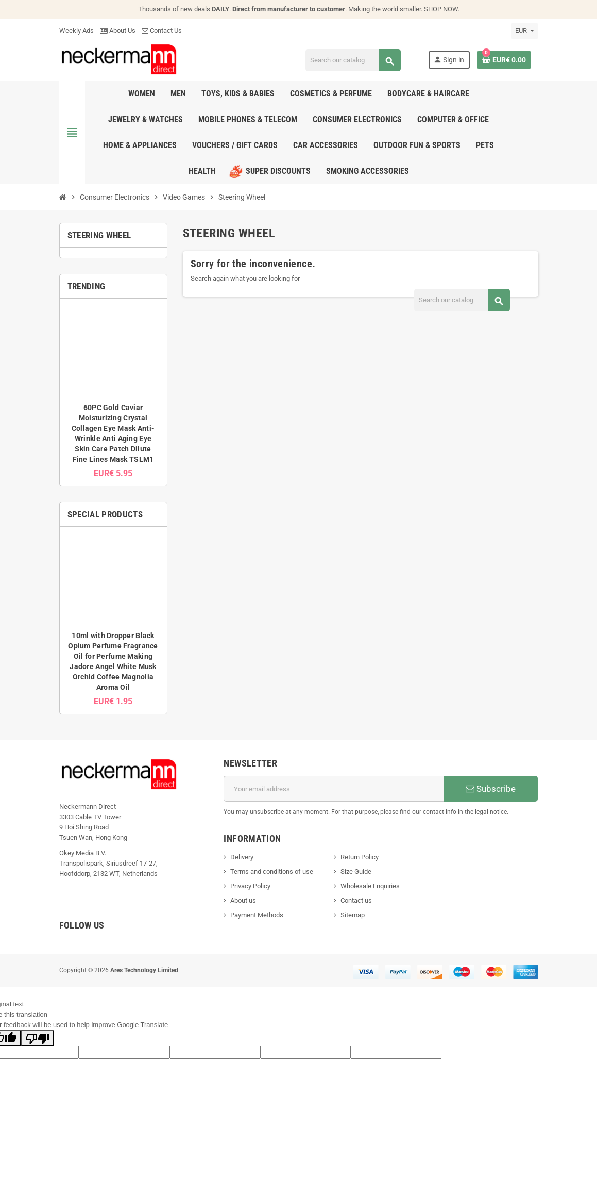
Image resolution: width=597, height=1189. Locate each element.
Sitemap (352, 915)
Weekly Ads (76, 31)
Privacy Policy (250, 886)
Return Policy (359, 857)
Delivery (241, 857)
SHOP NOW (441, 9)
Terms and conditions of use (271, 871)
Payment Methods (256, 915)
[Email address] (334, 789)
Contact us (356, 900)
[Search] (353, 60)
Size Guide (355, 871)
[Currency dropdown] (524, 31)
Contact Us (162, 31)
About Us (117, 31)
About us (243, 900)
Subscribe (491, 789)
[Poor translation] (37, 1038)
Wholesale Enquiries (370, 886)
